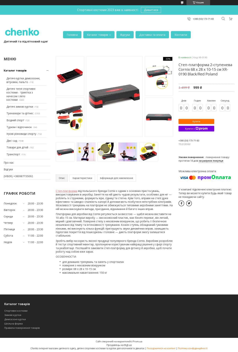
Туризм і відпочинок (19, 127)
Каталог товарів (97, 34)
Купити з (196, 128)
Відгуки (125, 34)
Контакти (181, 34)
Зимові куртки (12, 315)
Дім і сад (12, 140)
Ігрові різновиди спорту (21, 134)
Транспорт (13, 154)
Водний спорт (15, 120)
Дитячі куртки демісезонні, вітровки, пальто (23, 80)
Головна (72, 34)
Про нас (9, 162)
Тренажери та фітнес (20, 113)
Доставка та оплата (152, 34)
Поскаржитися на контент (161, 348)
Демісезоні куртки (15, 319)
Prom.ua (137, 341)
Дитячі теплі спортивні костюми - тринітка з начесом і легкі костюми (21, 94)
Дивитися (151, 10)
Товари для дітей (17, 147)
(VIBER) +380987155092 (18, 176)
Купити (196, 121)
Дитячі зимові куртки (20, 106)
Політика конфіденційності (193, 348)
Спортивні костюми (16, 310)
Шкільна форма (13, 323)
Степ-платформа (66, 191)
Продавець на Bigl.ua (119, 345)
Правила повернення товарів (22, 327)
